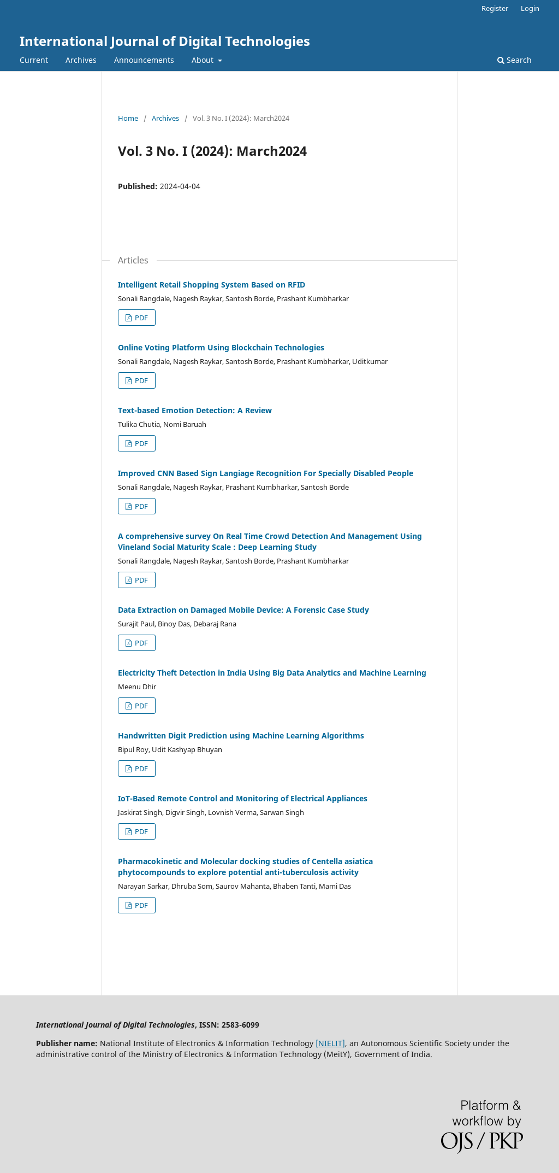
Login (530, 8)
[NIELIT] (330, 1043)
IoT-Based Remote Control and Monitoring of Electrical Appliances (242, 798)
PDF (140, 317)
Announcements (144, 60)
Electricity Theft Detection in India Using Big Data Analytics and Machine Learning (272, 672)
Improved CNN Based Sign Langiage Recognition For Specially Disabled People (265, 473)
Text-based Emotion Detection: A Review (195, 410)
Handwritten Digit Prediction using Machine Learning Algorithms (241, 735)
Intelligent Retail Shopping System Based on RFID (211, 284)
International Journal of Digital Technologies (165, 41)
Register (494, 8)
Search (514, 60)
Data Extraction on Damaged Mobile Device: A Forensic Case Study (243, 610)
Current (34, 60)
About (204, 60)
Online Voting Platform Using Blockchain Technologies (221, 347)
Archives (81, 60)
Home (128, 118)
